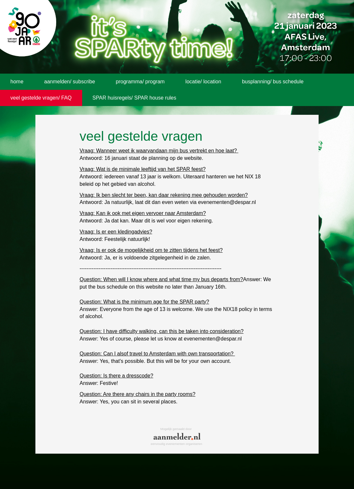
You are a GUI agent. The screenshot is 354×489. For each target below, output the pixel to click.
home (16, 81)
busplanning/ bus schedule (272, 81)
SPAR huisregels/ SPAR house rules (134, 98)
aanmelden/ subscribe (69, 81)
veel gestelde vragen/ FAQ (41, 98)
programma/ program (140, 81)
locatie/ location (203, 81)
